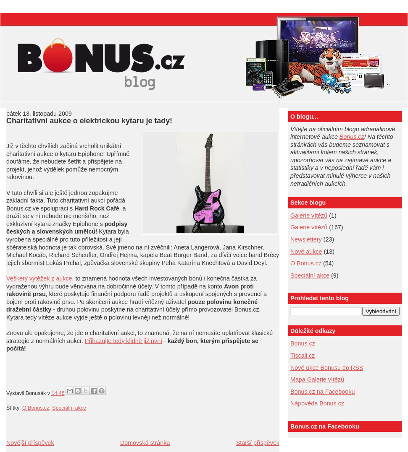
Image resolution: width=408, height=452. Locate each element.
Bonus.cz (352, 136)
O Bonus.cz (35, 408)
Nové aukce (306, 251)
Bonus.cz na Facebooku (322, 391)
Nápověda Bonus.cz (317, 403)
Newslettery (306, 239)
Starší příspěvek (257, 442)
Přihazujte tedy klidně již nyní (123, 341)
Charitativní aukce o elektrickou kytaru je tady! (89, 121)
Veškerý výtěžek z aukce (39, 278)
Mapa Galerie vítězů (317, 379)
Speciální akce (69, 408)
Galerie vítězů (308, 215)
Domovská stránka (145, 442)
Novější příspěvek (30, 442)
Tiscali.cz (302, 355)
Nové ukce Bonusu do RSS (326, 367)
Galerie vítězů (308, 227)
